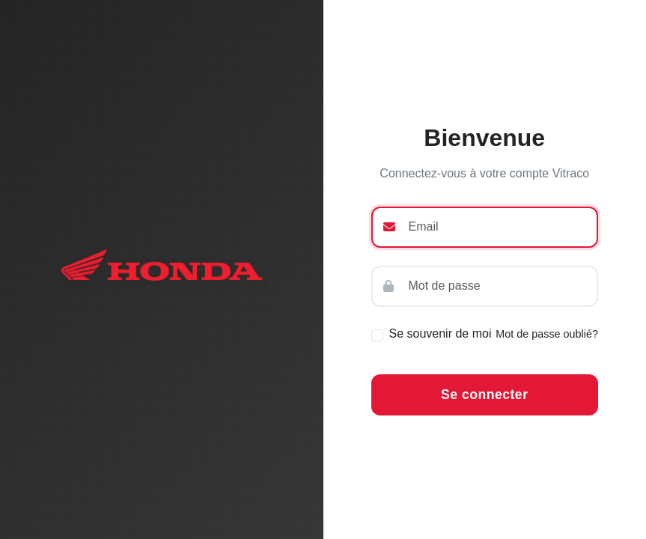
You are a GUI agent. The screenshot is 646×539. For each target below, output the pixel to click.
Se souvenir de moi (440, 333)
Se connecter (484, 394)
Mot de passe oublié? (547, 334)
